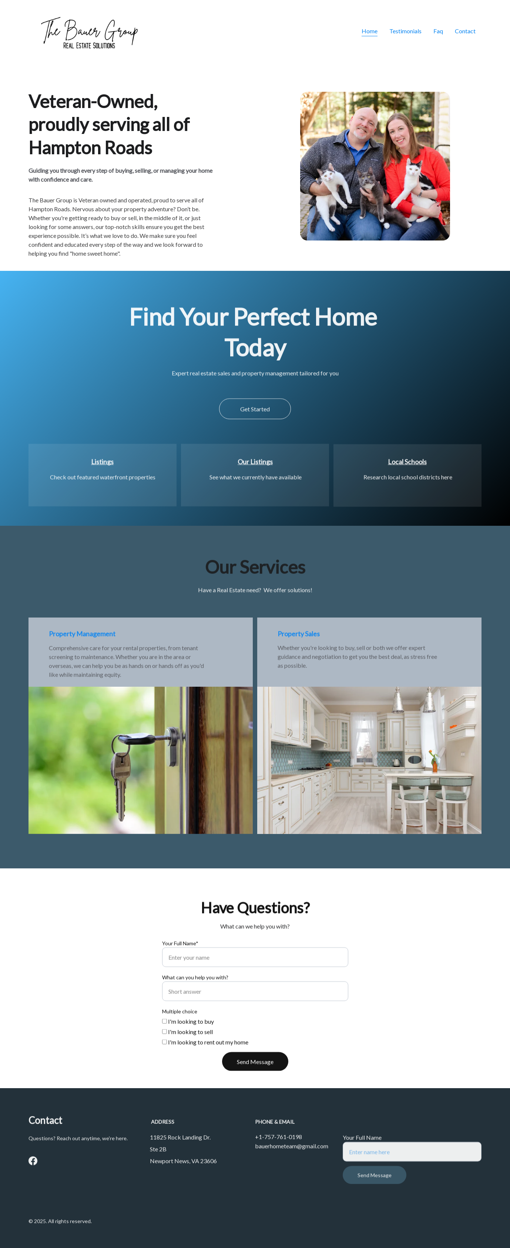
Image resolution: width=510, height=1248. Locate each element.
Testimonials (405, 30)
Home (370, 30)
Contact (465, 30)
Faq (438, 30)
